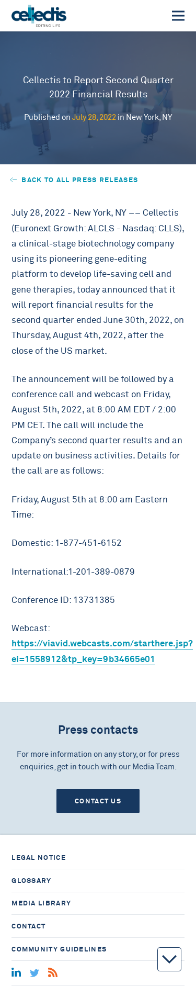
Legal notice (38, 857)
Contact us (98, 801)
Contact (28, 926)
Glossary (31, 880)
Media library (41, 903)
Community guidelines (59, 949)
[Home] (38, 15)
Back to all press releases (74, 179)
